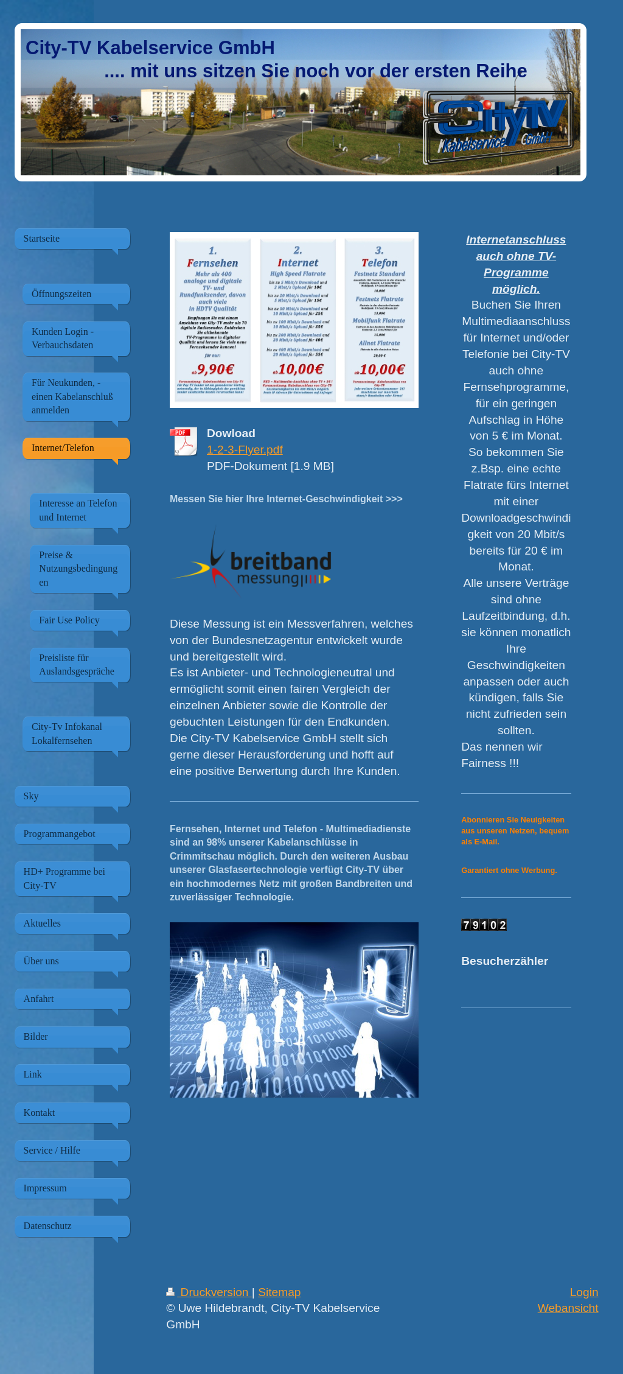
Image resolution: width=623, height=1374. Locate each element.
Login (584, 1292)
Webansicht (568, 1308)
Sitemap (279, 1292)
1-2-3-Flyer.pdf (245, 449)
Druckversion (209, 1292)
